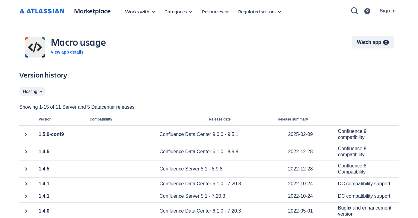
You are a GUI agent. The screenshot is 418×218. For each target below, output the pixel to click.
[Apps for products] (140, 11)
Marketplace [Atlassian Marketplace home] (92, 10)
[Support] (367, 11)
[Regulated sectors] (259, 11)
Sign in (388, 10)
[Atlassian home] (41, 11)
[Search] (355, 11)
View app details (67, 52)
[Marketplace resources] (215, 11)
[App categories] (178, 11)
